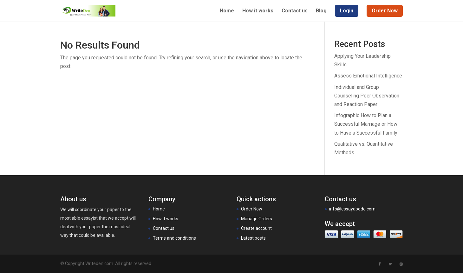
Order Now (251, 208)
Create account (256, 228)
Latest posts (253, 238)
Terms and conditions (174, 238)
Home (227, 11)
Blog (321, 11)
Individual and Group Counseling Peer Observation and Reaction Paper (366, 95)
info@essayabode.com (352, 208)
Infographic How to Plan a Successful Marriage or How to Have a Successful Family (365, 124)
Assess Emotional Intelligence (368, 76)
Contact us (295, 11)
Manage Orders (256, 218)
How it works (257, 11)
